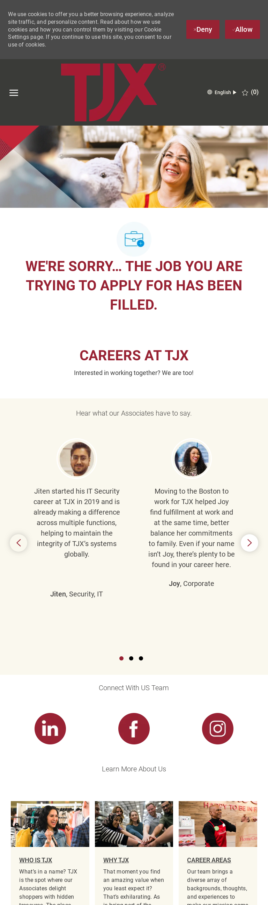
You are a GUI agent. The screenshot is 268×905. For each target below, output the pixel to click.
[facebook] (15, 895)
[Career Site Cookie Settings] (133, 824)
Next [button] (249, 465)
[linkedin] (40, 895)
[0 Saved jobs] (250, 92)
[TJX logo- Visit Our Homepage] (113, 92)
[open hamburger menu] (13, 92)
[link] (50, 573)
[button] (222, 92)
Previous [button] (18, 465)
